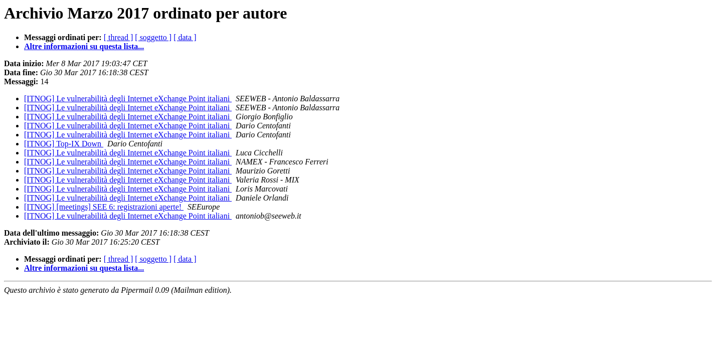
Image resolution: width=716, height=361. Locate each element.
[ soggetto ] (153, 37)
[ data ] (184, 37)
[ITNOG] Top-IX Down (63, 143)
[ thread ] (118, 37)
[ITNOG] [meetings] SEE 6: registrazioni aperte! (104, 207)
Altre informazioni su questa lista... (84, 46)
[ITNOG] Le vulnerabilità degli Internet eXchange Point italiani (128, 98)
